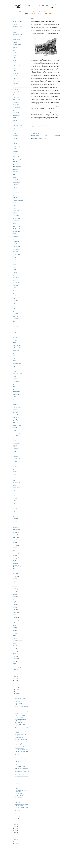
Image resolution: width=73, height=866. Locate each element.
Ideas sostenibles (16, 171)
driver (14, 560)
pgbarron (14, 60)
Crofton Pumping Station (20, 766)
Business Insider (16, 350)
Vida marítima (15, 313)
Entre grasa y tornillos (17, 44)
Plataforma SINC (16, 241)
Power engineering (16, 243)
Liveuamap (15, 409)
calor (14, 542)
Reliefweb (15, 438)
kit (13, 599)
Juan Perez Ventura (16, 402)
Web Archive (15, 319)
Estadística (15, 488)
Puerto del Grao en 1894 (19, 774)
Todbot (14, 287)
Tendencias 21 (15, 455)
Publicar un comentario (35, 133)
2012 (15, 834)
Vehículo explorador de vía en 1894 (21, 785)
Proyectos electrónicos (17, 246)
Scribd (14, 510)
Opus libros (15, 423)
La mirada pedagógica (17, 407)
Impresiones (15, 52)
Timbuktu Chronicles (17, 463)
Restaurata (15, 256)
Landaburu (15, 203)
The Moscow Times (16, 458)
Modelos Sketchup (16, 58)
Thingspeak (15, 76)
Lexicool (14, 497)
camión (14, 543)
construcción (15, 553)
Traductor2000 (15, 513)
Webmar (14, 321)
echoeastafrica (15, 122)
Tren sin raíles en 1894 (19, 795)
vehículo (14, 661)
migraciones (15, 622)
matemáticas (15, 615)
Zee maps (15, 521)
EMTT (14, 130)
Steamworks (15, 270)
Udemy (14, 515)
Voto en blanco (16, 469)
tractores (14, 656)
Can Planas (15, 545)
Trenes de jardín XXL (19, 737)
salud (14, 650)
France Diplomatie (16, 381)
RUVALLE (15, 68)
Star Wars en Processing (19, 717)
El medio (14, 371)
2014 (15, 830)
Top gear (14, 290)
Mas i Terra (15, 55)
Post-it (14, 19)
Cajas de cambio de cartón (20, 715)
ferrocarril (39, 126)
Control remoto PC (16, 482)
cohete (14, 550)
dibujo (14, 558)
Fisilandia (15, 143)
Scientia (14, 267)
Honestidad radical (16, 391)
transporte (15, 658)
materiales (15, 617)
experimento (15, 573)
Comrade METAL (16, 358)
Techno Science (16, 275)
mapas (14, 606)
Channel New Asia (16, 352)
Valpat (14, 306)
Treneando (15, 298)
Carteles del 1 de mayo (19, 810)
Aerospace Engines (16, 91)
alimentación (15, 529)
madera (14, 604)
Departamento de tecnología (18, 34)
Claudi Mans (15, 110)
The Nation (15, 459)
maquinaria (15, 612)
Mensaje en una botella (19, 746)
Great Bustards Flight (17, 158)
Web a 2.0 (15, 519)
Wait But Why (15, 316)
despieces (15, 557)
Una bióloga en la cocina (17, 305)
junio (17, 691)
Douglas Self (15, 120)
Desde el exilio (16, 365)
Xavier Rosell (15, 326)
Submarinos (15, 272)
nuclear (14, 630)
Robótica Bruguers (16, 261)
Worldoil (14, 324)
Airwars (14, 338)
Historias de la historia (17, 389)
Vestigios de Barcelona (17, 310)
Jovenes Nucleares (16, 192)
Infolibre (14, 392)
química (14, 643)
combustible (15, 552)
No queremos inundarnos (17, 225)
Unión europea (15, 516)
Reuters (14, 440)
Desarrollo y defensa (17, 363)
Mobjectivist (15, 216)
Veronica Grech (16, 468)
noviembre (18, 684)
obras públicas (15, 632)
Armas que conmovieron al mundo (21, 711)
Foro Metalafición (16, 146)
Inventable (15, 187)
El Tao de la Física (16, 128)
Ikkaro (14, 174)
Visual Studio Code (16, 81)
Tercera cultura (16, 456)
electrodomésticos (16, 566)
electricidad (15, 565)
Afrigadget (15, 335)
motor (14, 627)
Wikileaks (15, 473)
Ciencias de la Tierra (17, 548)
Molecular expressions (17, 218)
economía (15, 563)
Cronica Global (16, 361)
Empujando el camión (17, 40)
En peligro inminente (19, 797)
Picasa (14, 506)
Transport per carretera (17, 295)
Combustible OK (16, 112)
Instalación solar (16, 54)
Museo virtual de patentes (18, 221)
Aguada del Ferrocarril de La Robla (21, 757)
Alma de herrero (36, 6)
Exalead (14, 490)
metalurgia (15, 620)
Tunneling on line (16, 301)
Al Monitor (15, 340)
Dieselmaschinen (16, 118)
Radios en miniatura (16, 249)
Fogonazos (15, 145)
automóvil (15, 537)
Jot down (14, 190)
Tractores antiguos (16, 293)
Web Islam (15, 471)
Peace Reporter (16, 428)
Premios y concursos (17, 640)
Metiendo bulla (16, 415)
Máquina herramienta (17, 610)
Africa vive (15, 334)
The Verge (15, 461)
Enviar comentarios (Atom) (41, 138)
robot (14, 648)
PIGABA (14, 62)
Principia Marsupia (16, 432)
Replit (14, 67)
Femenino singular (16, 45)
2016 (15, 826)
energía (14, 570)
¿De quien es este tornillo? (18, 21)
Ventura (14, 308)
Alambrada (15, 24)
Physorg (14, 239)
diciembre (17, 682)
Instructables (15, 184)
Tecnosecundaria (16, 283)
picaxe (14, 637)
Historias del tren (16, 164)
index (14, 588)
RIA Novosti (15, 441)
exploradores (15, 574)
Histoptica (15, 388)
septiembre (18, 687)
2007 (15, 843)
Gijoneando (15, 47)
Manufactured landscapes (17, 210)
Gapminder (15, 384)
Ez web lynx (15, 576)
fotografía (15, 583)
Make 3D (14, 500)
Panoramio (15, 503)
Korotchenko (15, 197)
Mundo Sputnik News (17, 419)
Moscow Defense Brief (17, 417)
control (14, 555)
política (14, 638)
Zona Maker (15, 328)
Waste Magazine (16, 318)
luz (13, 602)
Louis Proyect (15, 410)
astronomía (15, 534)
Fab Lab (14, 140)
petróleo (14, 635)
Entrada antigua (57, 135)
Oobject (14, 233)
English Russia (16, 135)
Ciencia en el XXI (16, 107)
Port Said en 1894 (18, 779)
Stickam (14, 511)
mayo (17, 693)
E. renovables (15, 561)
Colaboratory (15, 31)
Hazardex (15, 163)
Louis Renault (15, 207)
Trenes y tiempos (16, 300)
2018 (15, 822)
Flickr (14, 492)
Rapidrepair (15, 508)
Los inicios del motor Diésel (20, 799)
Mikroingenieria (16, 215)
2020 (15, 680)
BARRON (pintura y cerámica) (19, 27)
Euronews (15, 378)
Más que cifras (15, 412)
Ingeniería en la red (16, 182)
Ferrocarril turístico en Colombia (21, 739)
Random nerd (15, 85)
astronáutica (15, 532)
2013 (15, 832)
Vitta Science (15, 83)
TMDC (14, 78)
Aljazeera (15, 343)
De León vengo (16, 32)
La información (16, 405)
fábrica (14, 578)
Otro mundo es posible (17, 425)
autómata (14, 535)
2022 (15, 676)
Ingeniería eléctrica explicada (18, 180)
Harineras (15, 161)
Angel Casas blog (16, 347)
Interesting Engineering (17, 185)
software (14, 651)
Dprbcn (14, 366)
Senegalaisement (16, 448)
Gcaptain (14, 153)
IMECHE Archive (16, 177)
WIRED (14, 323)
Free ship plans (16, 149)
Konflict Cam (15, 404)
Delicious (15, 485)
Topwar (14, 292)
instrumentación (16, 592)
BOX (14, 480)
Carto (14, 29)
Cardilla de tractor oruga (19, 713)
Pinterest (14, 430)
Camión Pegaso (16, 104)
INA (14, 495)
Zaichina (14, 474)
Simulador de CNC (18, 722)
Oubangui (15, 427)
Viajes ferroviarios (16, 311)
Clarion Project (16, 357)
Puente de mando (16, 247)
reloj (14, 646)
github (14, 49)
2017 (15, 824)
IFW (14, 50)
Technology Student (16, 277)
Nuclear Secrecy (16, 230)
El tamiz (14, 127)
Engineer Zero (15, 133)
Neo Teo (14, 223)
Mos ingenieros (16, 220)
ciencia (14, 547)
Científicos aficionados (17, 109)
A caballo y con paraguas (17, 22)
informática (15, 591)
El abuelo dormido (16, 39)
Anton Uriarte (15, 96)
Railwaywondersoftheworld (18, 252)
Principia (14, 244)
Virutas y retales (16, 80)
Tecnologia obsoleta (16, 282)
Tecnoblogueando (16, 280)
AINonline (15, 92)
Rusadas (14, 262)
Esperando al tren (16, 138)
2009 (15, 839)
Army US (15, 348)
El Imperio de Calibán (17, 370)
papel (14, 633)
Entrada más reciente (35, 135)
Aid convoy (15, 337)
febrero (17, 816)
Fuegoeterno (15, 151)
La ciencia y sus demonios (18, 200)
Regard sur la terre (16, 254)
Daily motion (15, 483)
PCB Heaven (15, 236)
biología (14, 539)
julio (16, 689)
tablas (14, 653)
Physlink (14, 238)
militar (14, 624)
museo (14, 628)
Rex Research (15, 259)
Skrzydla (14, 269)
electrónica (15, 568)
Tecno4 (14, 279)
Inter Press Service (16, 394)
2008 (15, 841)
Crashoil (14, 360)
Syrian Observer (16, 453)
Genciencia (15, 154)
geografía (14, 584)
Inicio (46, 135)
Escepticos (15, 136)
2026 (15, 669)
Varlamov (15, 466)
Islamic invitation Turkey (17, 397)
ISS (13, 597)
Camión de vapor (18, 793)
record (14, 645)
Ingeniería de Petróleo (17, 179)
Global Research (16, 386)
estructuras (15, 571)
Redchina (14, 437)
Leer (14, 205)
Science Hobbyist (16, 265)
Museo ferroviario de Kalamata (21, 709)
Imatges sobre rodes (16, 176)
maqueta (14, 607)
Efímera (14, 37)
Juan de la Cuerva (16, 194)
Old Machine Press (16, 231)
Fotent (14, 379)
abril (16, 813)
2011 (15, 835)
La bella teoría (15, 198)
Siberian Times (16, 450)
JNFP (14, 401)
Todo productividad (16, 288)
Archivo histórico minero (17, 97)
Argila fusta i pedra (16, 99)
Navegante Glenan (16, 420)
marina (14, 614)
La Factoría (15, 202)
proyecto (14, 641)
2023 (15, 674)
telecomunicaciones (16, 655)
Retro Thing (15, 257)
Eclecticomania (16, 123)
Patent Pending (16, 234)
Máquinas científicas (17, 212)
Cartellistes (15, 105)
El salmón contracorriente (18, 373)
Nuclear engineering (17, 228)
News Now (15, 422)
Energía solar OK (16, 132)
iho (13, 172)
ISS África (15, 399)
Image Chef (15, 493)
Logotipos (15, 498)
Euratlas (14, 376)
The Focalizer (15, 73)
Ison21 (14, 189)
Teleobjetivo (15, 285)
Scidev (14, 446)
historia (45, 126)
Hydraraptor (15, 169)
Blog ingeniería (16, 102)
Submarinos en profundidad (18, 274)
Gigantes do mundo (16, 156)
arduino (14, 530)
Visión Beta (15, 315)
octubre (17, 685)
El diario (14, 368)
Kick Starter (15, 195)
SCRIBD (14, 70)
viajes (14, 663)
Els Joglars (15, 374)
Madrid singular (16, 208)
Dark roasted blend (16, 115)
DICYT (14, 117)
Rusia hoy (15, 445)
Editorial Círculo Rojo (17, 36)
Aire (14, 94)
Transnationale (15, 464)
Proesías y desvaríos (16, 433)
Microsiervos (15, 213)
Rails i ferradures (16, 251)
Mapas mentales (16, 501)
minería (14, 625)
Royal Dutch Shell (16, 443)
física (14, 581)
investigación (15, 596)
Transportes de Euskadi (17, 296)
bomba (14, 540)
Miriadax (14, 57)
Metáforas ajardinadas (17, 414)
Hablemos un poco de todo (18, 159)
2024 (15, 673)
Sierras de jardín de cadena (20, 698)
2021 (15, 678)
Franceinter (15, 383)
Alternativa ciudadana (17, 345)
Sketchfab (15, 71)
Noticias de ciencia (16, 226)
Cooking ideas (15, 113)
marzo (17, 814)
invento (14, 594)
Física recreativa (16, 141)
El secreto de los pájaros (17, 125)
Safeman (14, 264)
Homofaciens (15, 167)
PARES (14, 505)
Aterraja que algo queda (17, 26)
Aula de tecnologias (16, 100)
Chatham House (16, 353)
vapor (14, 659)
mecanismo (15, 619)
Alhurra (14, 342)
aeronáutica (15, 527)
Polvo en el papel (16, 63)
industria (14, 589)
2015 (15, 828)
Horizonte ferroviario (17, 166)
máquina (14, 609)
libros (14, 601)
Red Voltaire (15, 435)
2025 (15, 671)
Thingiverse (15, 75)
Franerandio (15, 148)
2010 (15, 837)
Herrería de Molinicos (19, 741)
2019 (15, 821)
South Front (15, 451)
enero (17, 818)
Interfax (14, 396)
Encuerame (15, 42)
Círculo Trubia (15, 355)
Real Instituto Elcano (17, 65)
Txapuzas (15, 303)
